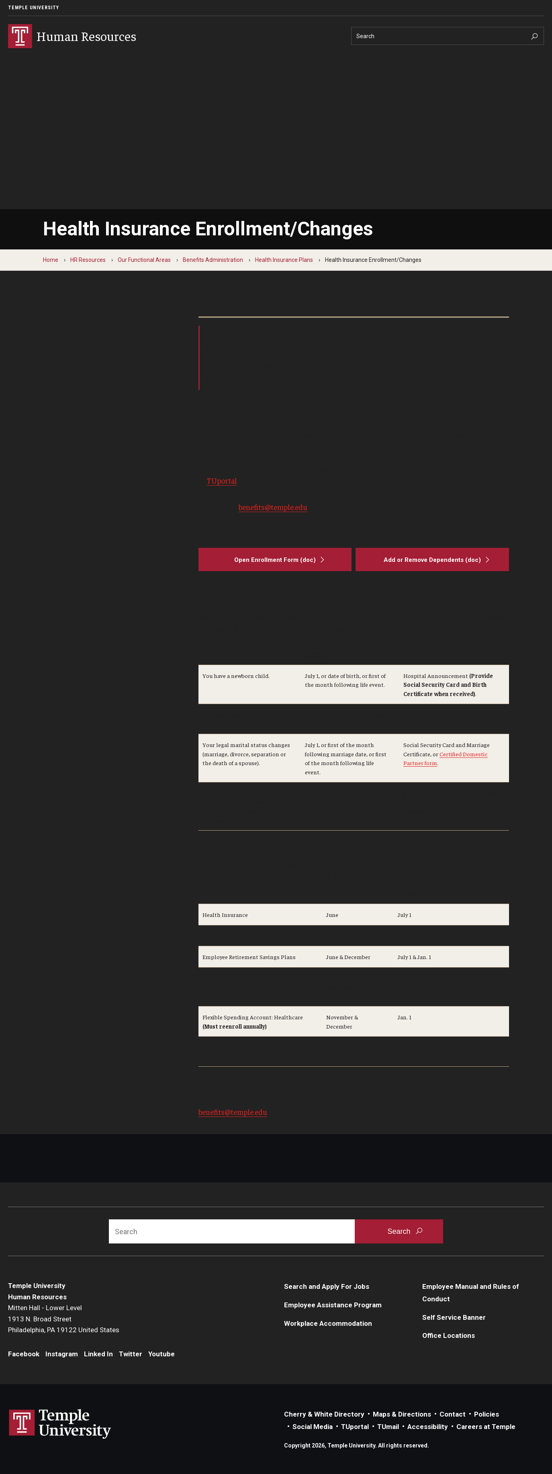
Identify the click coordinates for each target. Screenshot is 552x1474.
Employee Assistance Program (333, 1305)
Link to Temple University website (60, 1424)
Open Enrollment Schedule (250, 365)
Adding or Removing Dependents (260, 349)
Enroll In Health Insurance (248, 333)
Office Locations (448, 1335)
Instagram (61, 1354)
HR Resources (88, 260)
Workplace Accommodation (328, 1323)
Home (50, 260)
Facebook (23, 1354)
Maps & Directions (402, 1414)
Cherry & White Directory (324, 1414)
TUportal (222, 480)
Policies (486, 1414)
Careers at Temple (485, 1427)
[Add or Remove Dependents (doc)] (432, 559)
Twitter (130, 1354)
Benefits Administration (213, 260)
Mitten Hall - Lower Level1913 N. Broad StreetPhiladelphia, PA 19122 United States (63, 1319)
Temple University (33, 7)
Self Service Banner (454, 1317)
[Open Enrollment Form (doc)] (275, 559)
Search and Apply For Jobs (326, 1286)
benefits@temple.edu (273, 507)
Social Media (312, 1427)
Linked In (98, 1354)
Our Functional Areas (144, 260)
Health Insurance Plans (284, 260)
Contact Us (224, 382)
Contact (453, 1414)
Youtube (161, 1354)
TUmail (388, 1427)
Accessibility (427, 1427)
